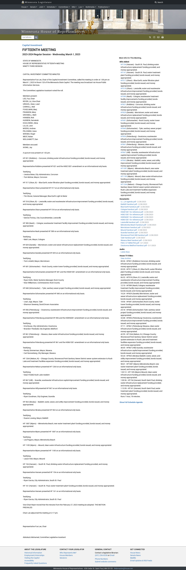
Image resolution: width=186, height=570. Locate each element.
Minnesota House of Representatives (53, 32)
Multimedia (90, 7)
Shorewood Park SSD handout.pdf (134, 235)
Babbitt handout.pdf (129, 204)
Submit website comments (105, 562)
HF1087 (124, 168)
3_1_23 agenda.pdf (128, 202)
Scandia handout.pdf (129, 233)
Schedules (51, 7)
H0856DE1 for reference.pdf (132, 217)
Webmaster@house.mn (123, 568)
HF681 (123, 120)
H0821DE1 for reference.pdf (132, 215)
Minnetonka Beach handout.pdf (133, 225)
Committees (63, 7)
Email (112, 555)
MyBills (133, 558)
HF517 (123, 80)
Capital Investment (32, 45)
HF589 (123, 96)
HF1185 (124, 176)
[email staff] (158, 37)
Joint (41, 7)
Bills (73, 7)
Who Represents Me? (68, 553)
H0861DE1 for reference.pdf (132, 220)
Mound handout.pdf (129, 230)
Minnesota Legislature (36, 2)
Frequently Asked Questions (35, 563)
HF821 (123, 104)
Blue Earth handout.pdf (130, 207)
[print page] (162, 37)
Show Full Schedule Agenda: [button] (131, 402)
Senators (63, 558)
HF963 (123, 160)
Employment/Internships (34, 555)
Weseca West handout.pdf (131, 240)
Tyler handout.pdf (128, 238)
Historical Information (33, 553)
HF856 (123, 136)
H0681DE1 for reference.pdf (132, 212)
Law (80, 7)
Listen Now (125, 252)
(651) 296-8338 (101, 555)
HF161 (123, 72)
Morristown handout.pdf (131, 227)
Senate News (135, 555)
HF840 (123, 128)
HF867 (123, 152)
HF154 (123, 64)
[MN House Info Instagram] (154, 37)
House (23, 7)
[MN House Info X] (150, 37)
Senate (33, 7)
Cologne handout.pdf (129, 209)
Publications (103, 7)
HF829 (123, 112)
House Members (66, 555)
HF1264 (124, 184)
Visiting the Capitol (31, 558)
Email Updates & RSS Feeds (141, 561)
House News (135, 553)
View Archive (126, 258)
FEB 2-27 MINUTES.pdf (130, 243)
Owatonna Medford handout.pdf (134, 245)
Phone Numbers (101, 559)
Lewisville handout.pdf (130, 222)
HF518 (123, 88)
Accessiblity (29, 561)
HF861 (123, 144)
